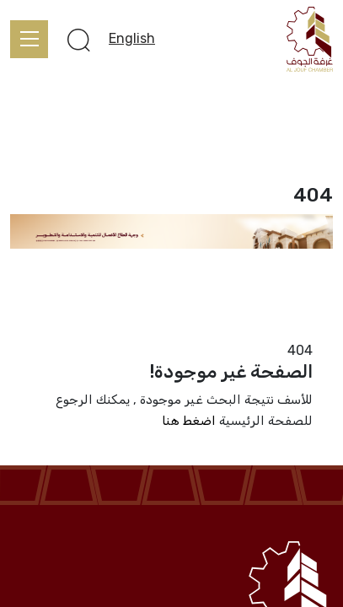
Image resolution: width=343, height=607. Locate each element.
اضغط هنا (189, 420)
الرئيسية (310, 329)
